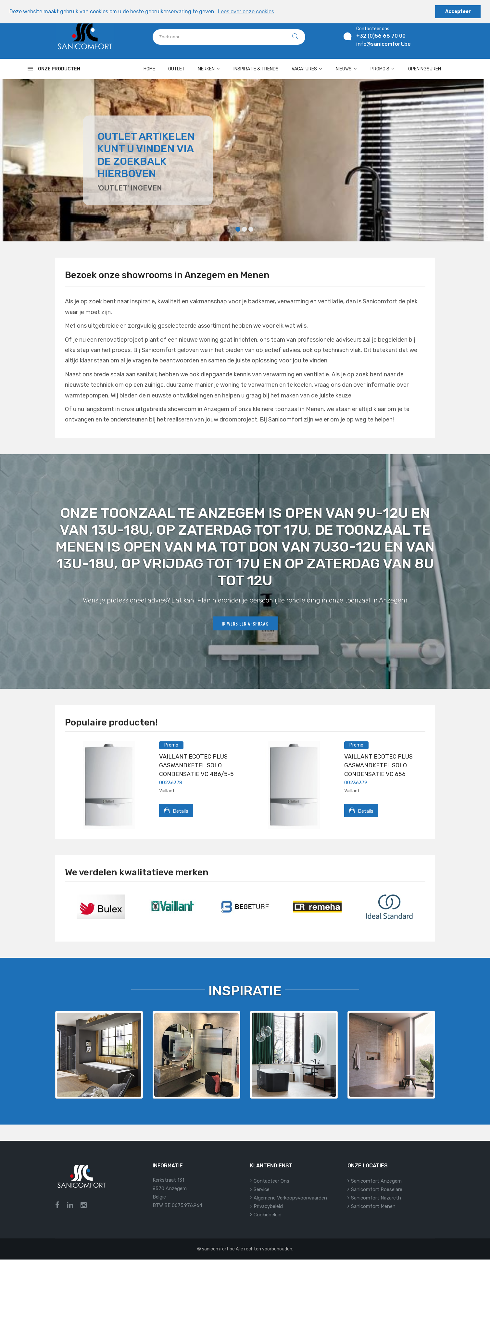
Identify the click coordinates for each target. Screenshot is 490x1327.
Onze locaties (367, 1166)
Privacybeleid (268, 1206)
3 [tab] (250, 229)
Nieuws (347, 69)
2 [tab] (244, 229)
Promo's (383, 69)
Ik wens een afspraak (245, 623)
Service (262, 1189)
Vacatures (307, 69)
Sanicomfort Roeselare (376, 1189)
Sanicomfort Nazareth (376, 1198)
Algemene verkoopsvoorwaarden (290, 1198)
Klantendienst (271, 1166)
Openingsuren (424, 69)
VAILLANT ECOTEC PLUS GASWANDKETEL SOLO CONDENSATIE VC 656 (378, 765)
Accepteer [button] (458, 11)
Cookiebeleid (268, 1215)
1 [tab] (237, 229)
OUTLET (176, 69)
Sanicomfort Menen (373, 1206)
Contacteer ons (271, 1181)
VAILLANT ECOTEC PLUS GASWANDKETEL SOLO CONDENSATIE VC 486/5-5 (196, 765)
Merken (209, 69)
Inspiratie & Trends (256, 69)
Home (149, 69)
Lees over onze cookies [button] (246, 11)
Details (176, 810)
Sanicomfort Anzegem (376, 1181)
